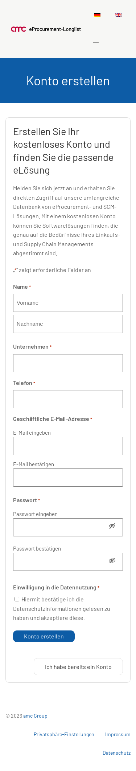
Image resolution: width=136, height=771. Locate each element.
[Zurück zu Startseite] (46, 29)
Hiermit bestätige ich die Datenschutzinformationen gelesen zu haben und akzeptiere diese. (61, 608)
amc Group (35, 716)
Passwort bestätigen (37, 548)
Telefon (24, 383)
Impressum (118, 734)
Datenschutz (117, 753)
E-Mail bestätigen (33, 464)
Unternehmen (32, 347)
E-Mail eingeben (32, 432)
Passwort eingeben (35, 514)
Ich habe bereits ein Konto (78, 666)
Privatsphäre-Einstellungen (64, 734)
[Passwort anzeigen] (112, 527)
